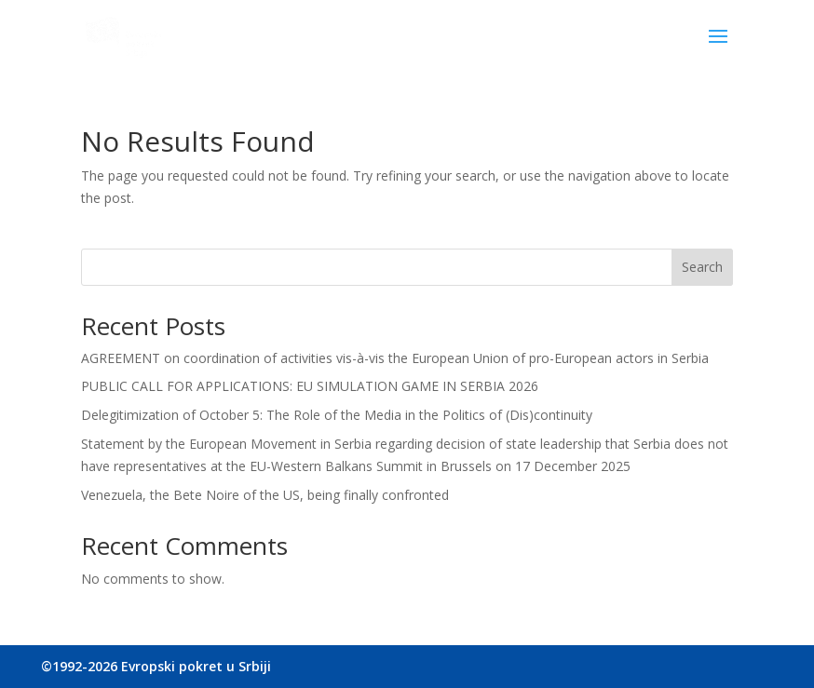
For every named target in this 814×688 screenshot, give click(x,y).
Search (702, 267)
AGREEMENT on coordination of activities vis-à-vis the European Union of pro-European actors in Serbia (396, 358)
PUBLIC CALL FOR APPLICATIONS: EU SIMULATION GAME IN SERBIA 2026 (309, 386)
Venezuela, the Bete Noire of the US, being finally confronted (265, 495)
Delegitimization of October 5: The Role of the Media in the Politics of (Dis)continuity (336, 415)
